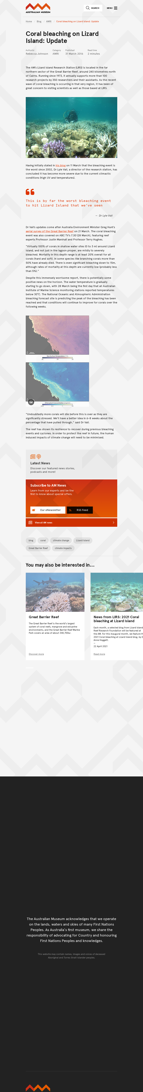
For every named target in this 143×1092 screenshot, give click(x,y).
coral (43, 540)
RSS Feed (82, 510)
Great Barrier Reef (38, 548)
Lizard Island (82, 540)
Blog (39, 21)
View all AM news (43, 522)
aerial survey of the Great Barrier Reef (49, 231)
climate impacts (63, 548)
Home (29, 21)
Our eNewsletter (50, 510)
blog (31, 540)
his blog (61, 165)
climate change (61, 540)
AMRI (49, 21)
